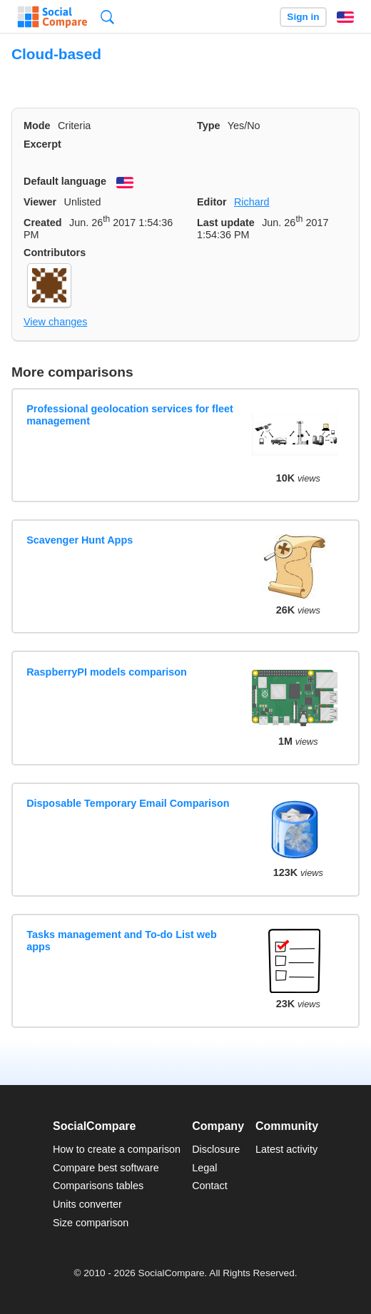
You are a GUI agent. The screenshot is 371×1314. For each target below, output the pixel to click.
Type (208, 125)
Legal (204, 1167)
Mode (37, 125)
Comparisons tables (98, 1185)
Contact (210, 1185)
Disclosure (216, 1149)
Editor (212, 202)
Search (107, 17)
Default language (65, 181)
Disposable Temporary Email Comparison (127, 803)
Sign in (303, 16)
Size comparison (90, 1222)
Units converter (87, 1204)
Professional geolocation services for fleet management (129, 415)
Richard (252, 202)
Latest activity (286, 1149)
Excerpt (42, 144)
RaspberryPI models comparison (106, 672)
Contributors (55, 252)
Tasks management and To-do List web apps (121, 940)
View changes (55, 321)
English (345, 17)
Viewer (40, 202)
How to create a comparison (117, 1149)
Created (43, 222)
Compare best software (106, 1167)
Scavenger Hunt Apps (79, 540)
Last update (226, 222)
